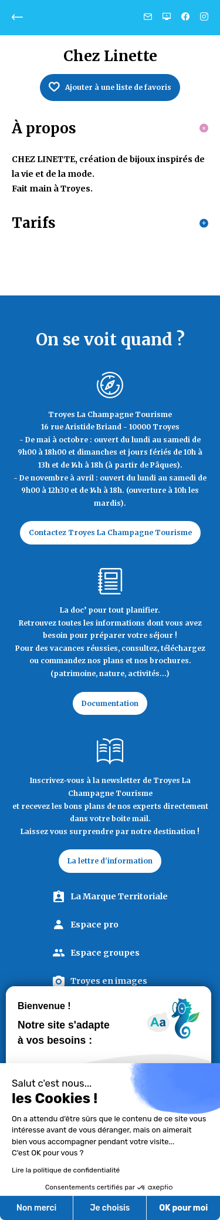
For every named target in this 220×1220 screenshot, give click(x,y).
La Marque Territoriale (119, 896)
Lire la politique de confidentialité (63, 1170)
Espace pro (94, 924)
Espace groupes (105, 952)
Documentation (110, 703)
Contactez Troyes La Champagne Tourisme (110, 532)
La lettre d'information (110, 860)
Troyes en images (108, 981)
